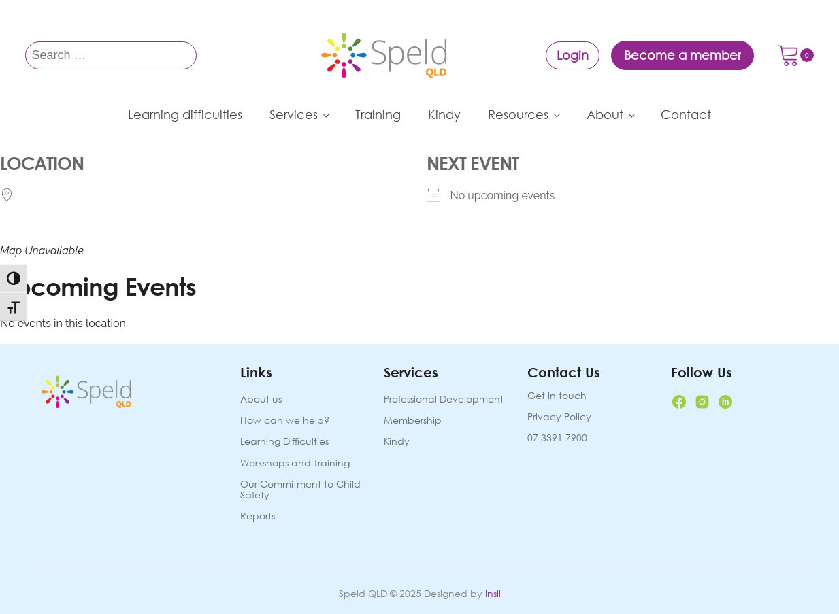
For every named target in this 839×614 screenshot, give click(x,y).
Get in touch (557, 396)
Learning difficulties (185, 114)
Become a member (682, 55)
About (605, 114)
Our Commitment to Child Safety (300, 490)
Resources (518, 114)
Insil (493, 593)
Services (293, 114)
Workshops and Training (295, 463)
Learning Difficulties (284, 441)
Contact (686, 114)
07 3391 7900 (557, 437)
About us (261, 399)
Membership (413, 420)
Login (573, 55)
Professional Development (444, 399)
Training (378, 114)
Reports (257, 516)
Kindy (444, 114)
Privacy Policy (559, 416)
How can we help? (284, 420)
